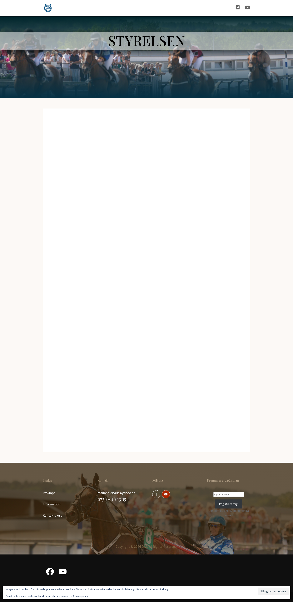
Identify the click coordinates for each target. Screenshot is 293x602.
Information (52, 504)
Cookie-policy (80, 596)
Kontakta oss (52, 515)
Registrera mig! (228, 504)
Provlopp (49, 493)
